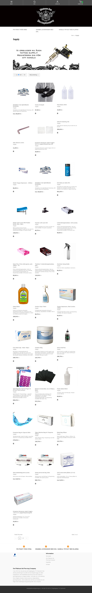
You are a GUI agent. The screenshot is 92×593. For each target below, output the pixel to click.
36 (19, 75)
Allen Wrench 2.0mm (18, 142)
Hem (72, 35)
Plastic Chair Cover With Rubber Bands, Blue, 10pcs (21, 223)
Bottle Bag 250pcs (62, 432)
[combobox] (34, 75)
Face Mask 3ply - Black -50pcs (21, 347)
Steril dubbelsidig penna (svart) (21, 472)
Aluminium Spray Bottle (63, 264)
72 (23, 75)
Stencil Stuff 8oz (61, 347)
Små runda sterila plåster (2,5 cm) (66, 472)
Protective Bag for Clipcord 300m (21, 432)
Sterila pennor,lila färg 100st (42, 472)
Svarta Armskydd (39, 105)
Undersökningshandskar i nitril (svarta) (67, 222)
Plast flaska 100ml (62, 104)
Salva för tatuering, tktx (63, 121)
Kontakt (48, 564)
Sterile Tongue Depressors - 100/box (22, 183)
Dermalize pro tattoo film (63, 183)
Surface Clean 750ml (40, 306)
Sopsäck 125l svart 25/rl (41, 222)
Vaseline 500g (38, 347)
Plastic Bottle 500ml (62, 388)
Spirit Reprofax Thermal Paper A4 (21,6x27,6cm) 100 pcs (22, 389)
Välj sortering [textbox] (33, 75)
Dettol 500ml (16, 306)
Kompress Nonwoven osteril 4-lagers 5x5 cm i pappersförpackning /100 (44, 143)
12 (16, 75)
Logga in (57, 3)
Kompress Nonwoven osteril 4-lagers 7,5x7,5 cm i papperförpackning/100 (22, 512)
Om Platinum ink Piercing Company (50, 559)
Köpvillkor (48, 562)
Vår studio (48, 556)
